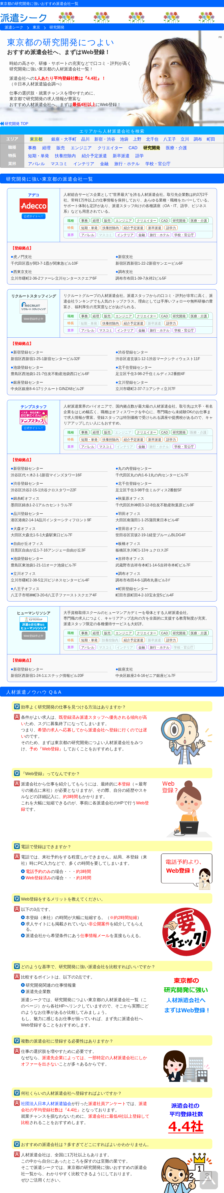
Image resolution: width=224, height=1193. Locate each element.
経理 (46, 148)
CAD (133, 148)
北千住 (152, 139)
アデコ (34, 202)
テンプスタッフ (34, 414)
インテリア (83, 163)
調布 (198, 139)
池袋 (124, 139)
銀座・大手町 (64, 139)
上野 (137, 139)
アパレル (36, 163)
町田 (211, 139)
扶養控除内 (65, 155)
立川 (185, 139)
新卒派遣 (121, 155)
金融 (104, 163)
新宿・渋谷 (104, 139)
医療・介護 (176, 148)
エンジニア (81, 148)
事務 (32, 148)
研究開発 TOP (16, 124)
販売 (60, 148)
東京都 (36, 139)
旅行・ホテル (127, 163)
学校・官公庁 (158, 163)
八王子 (169, 139)
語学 (139, 155)
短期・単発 (38, 155)
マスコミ (59, 163)
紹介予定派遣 (94, 155)
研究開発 (151, 148)
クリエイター (110, 148)
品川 (85, 139)
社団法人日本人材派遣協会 (46, 1103)
